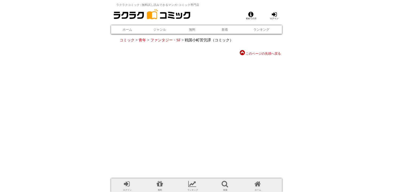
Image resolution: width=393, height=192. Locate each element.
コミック (127, 40)
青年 (142, 40)
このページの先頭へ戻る (260, 53)
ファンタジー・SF (165, 40)
